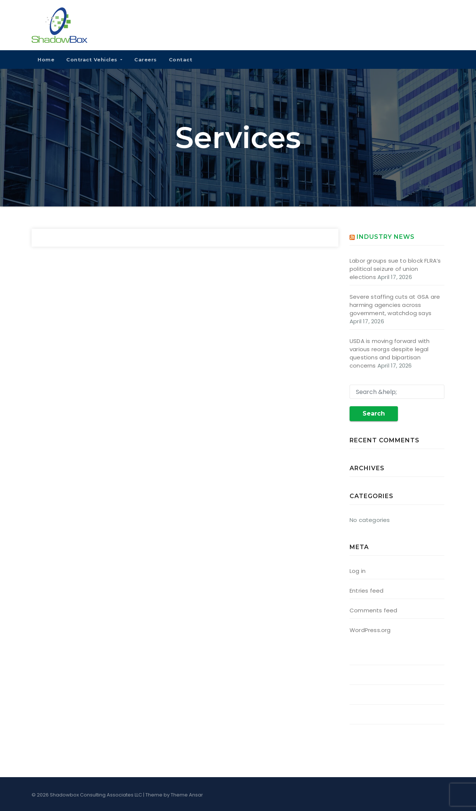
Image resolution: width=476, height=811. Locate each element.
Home (46, 59)
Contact (181, 59)
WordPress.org (370, 630)
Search (374, 413)
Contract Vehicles (94, 59)
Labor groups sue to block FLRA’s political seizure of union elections (395, 269)
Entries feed (366, 590)
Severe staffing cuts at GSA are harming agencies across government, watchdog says (395, 305)
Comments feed (374, 610)
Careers (145, 59)
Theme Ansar (187, 794)
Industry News (386, 236)
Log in (358, 571)
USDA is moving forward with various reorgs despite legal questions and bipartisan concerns (390, 353)
